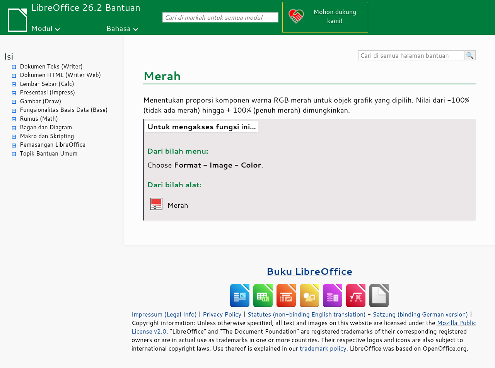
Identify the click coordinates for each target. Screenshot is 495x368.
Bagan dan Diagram (46, 127)
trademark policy (323, 348)
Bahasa (118, 28)
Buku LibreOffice (309, 271)
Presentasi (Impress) (47, 92)
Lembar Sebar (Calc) (47, 84)
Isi (8, 56)
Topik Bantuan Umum (48, 153)
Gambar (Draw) (40, 101)
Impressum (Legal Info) (164, 314)
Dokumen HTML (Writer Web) (60, 75)
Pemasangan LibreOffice (52, 144)
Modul (42, 28)
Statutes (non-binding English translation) (306, 314)
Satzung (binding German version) (420, 314)
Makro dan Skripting (47, 136)
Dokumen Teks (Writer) (51, 66)
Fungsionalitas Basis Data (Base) (64, 110)
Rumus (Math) (39, 119)
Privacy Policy (222, 314)
